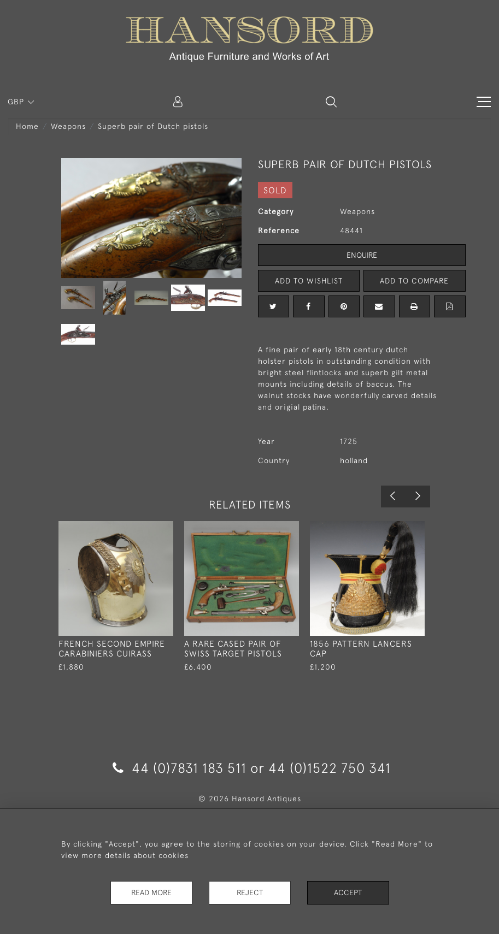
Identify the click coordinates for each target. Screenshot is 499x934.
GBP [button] (17, 101)
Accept (348, 892)
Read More (151, 892)
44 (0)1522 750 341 (329, 768)
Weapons (68, 126)
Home (27, 126)
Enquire (362, 255)
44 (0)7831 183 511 (179, 768)
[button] (331, 101)
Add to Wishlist (309, 280)
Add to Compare (414, 280)
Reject (250, 892)
